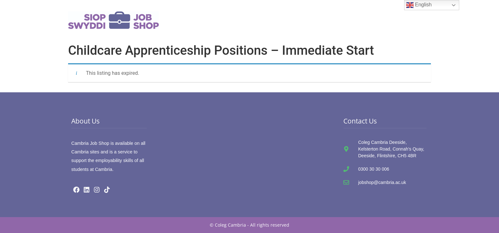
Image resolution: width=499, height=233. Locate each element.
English (419, 5)
